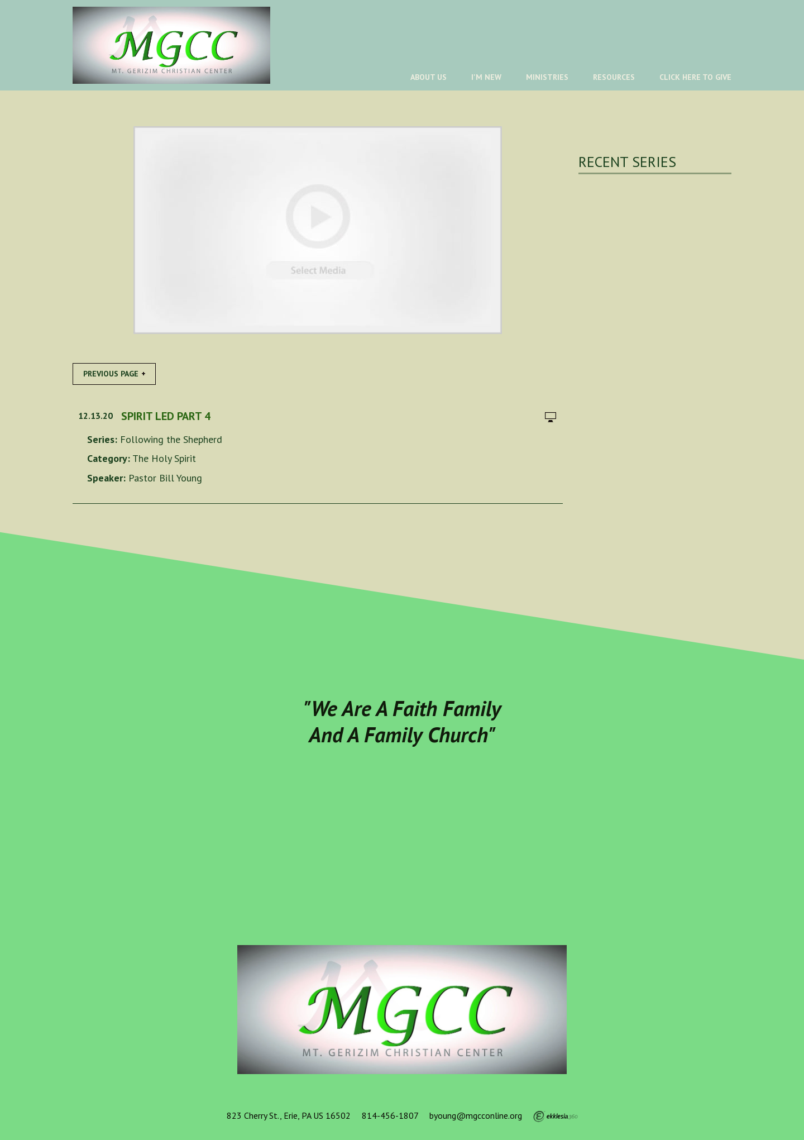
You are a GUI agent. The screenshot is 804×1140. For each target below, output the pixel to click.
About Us (428, 77)
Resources (614, 77)
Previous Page (110, 374)
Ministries (547, 77)
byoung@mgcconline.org (475, 1115)
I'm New (486, 77)
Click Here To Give (695, 77)
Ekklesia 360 (555, 1116)
